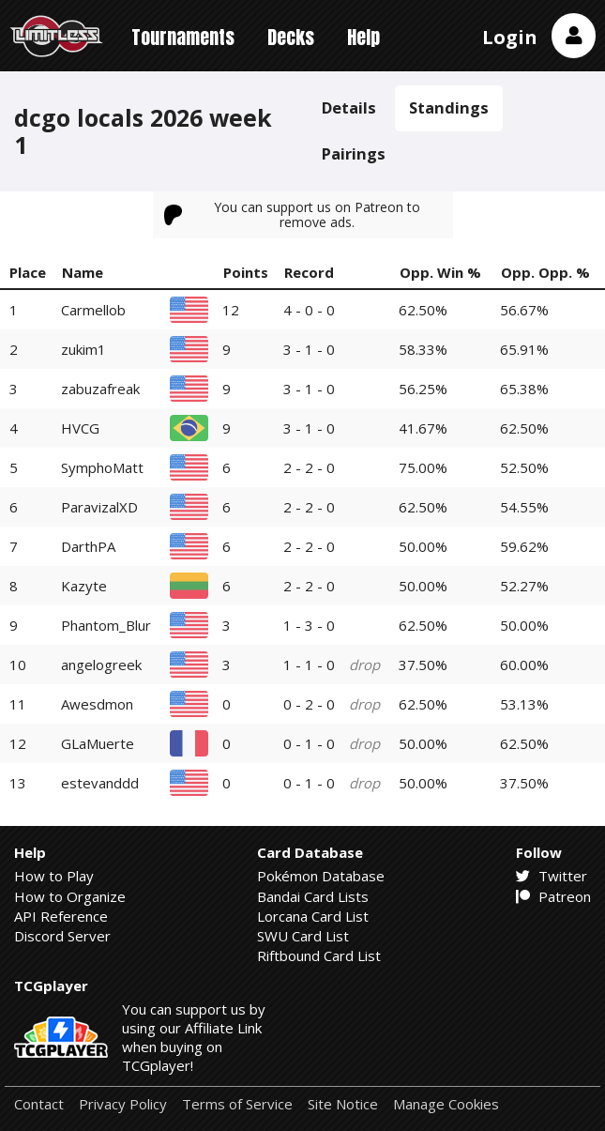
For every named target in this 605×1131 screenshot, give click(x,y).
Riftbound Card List (319, 955)
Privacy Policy (123, 1104)
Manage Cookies (446, 1104)
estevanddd (100, 782)
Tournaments (182, 37)
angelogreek (101, 664)
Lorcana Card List (313, 916)
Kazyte (84, 585)
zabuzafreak (100, 388)
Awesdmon (97, 704)
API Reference (61, 916)
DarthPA (88, 546)
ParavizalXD (99, 506)
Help (363, 37)
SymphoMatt (102, 467)
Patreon (553, 896)
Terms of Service (237, 1104)
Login (509, 37)
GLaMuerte (97, 743)
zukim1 (83, 349)
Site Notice (343, 1104)
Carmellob (93, 309)
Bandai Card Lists (313, 896)
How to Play (54, 875)
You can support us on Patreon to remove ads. (292, 214)
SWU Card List (303, 935)
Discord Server (62, 935)
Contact (39, 1104)
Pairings (354, 153)
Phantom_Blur (106, 625)
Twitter (551, 875)
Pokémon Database (321, 875)
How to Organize (70, 896)
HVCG (80, 428)
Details (349, 107)
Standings (449, 107)
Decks (290, 37)
